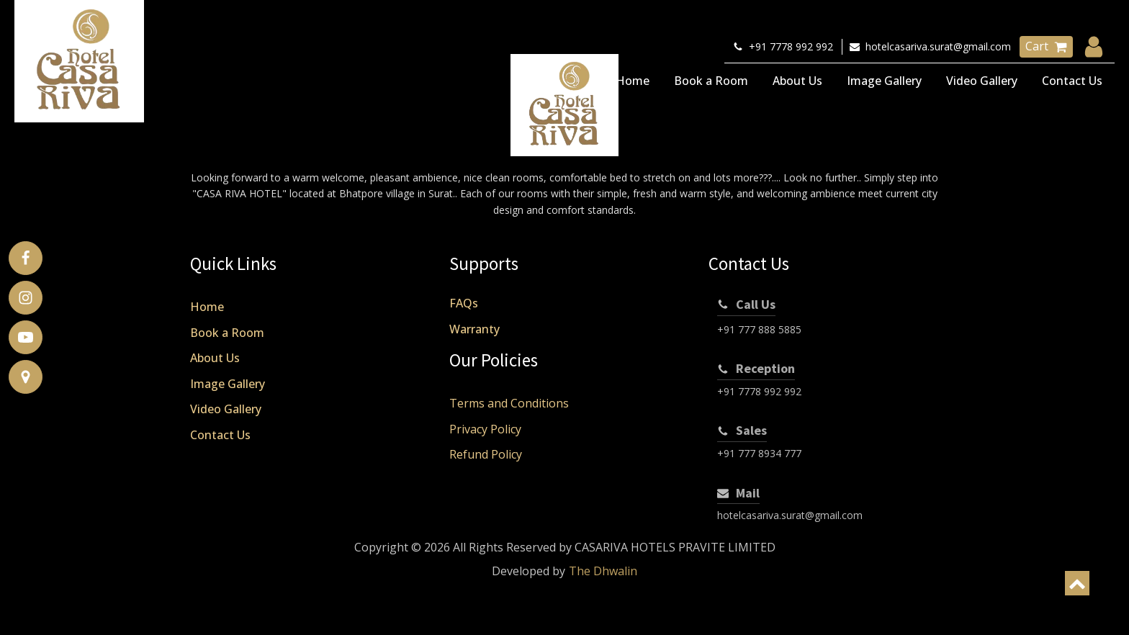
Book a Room (711, 81)
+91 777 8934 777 (759, 453)
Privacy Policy (485, 429)
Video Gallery (981, 81)
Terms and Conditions (509, 403)
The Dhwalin (603, 571)
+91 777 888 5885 (759, 329)
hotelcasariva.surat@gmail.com (790, 515)
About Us (797, 81)
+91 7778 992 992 (759, 391)
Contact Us (1072, 81)
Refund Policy (485, 454)
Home (632, 81)
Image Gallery (884, 81)
